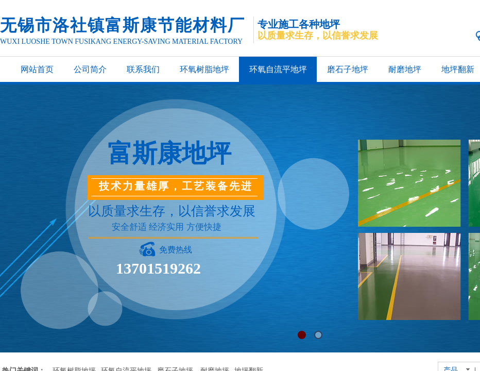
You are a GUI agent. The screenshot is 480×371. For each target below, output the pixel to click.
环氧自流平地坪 (278, 69)
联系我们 (143, 69)
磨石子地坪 (347, 69)
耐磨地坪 (404, 69)
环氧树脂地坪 (204, 69)
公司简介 (90, 69)
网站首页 (37, 69)
